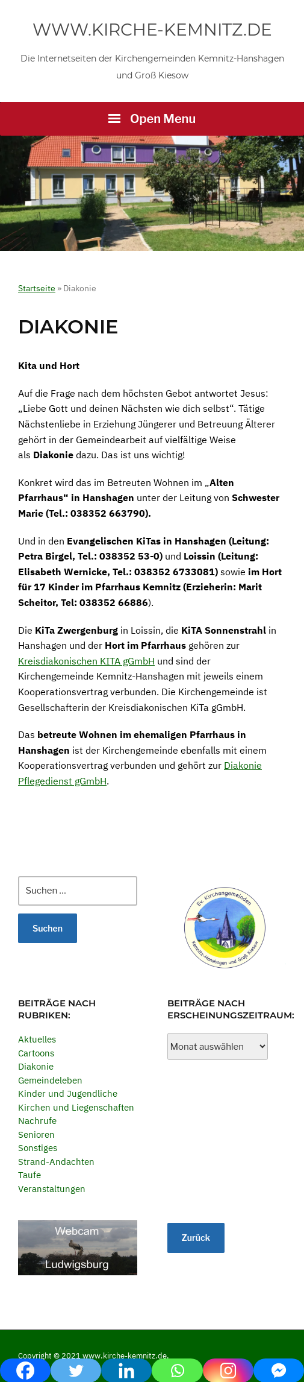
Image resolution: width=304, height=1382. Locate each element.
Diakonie (36, 1066)
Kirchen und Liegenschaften (76, 1107)
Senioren (36, 1134)
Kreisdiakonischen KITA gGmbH (86, 661)
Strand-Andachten (56, 1161)
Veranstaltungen (51, 1188)
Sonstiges (37, 1147)
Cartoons (36, 1053)
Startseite (36, 288)
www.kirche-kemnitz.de (152, 29)
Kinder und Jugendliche (67, 1093)
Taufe (29, 1175)
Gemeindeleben (50, 1080)
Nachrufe (37, 1120)
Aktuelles (37, 1039)
